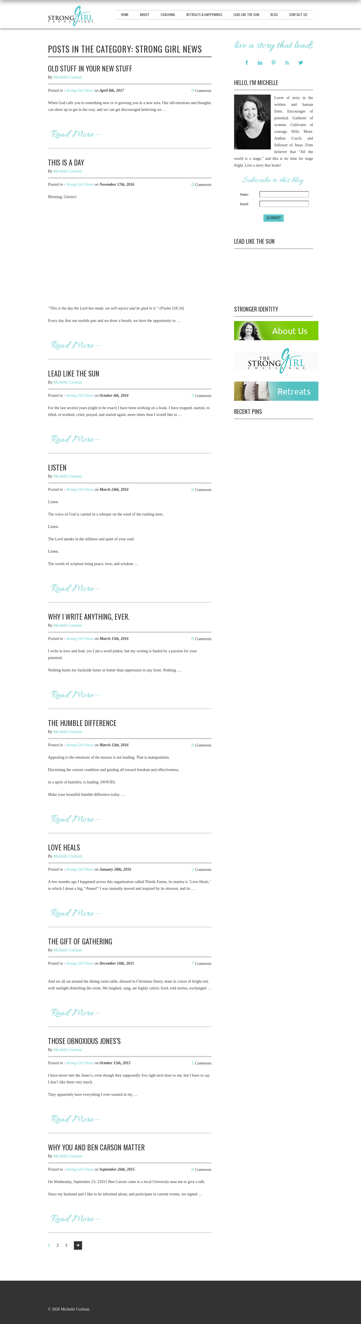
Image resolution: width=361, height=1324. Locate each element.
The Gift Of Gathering (80, 941)
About (144, 14)
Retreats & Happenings (204, 14)
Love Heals (64, 847)
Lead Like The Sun (246, 14)
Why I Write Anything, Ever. (88, 616)
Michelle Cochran (68, 77)
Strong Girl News (80, 90)
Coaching (168, 14)
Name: (244, 194)
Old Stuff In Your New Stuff (90, 68)
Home (125, 14)
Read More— (76, 135)
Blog (274, 14)
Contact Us (298, 14)
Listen (57, 467)
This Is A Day (66, 162)
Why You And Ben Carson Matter (96, 1147)
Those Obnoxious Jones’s (84, 1041)
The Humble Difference (82, 723)
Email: (244, 204)
